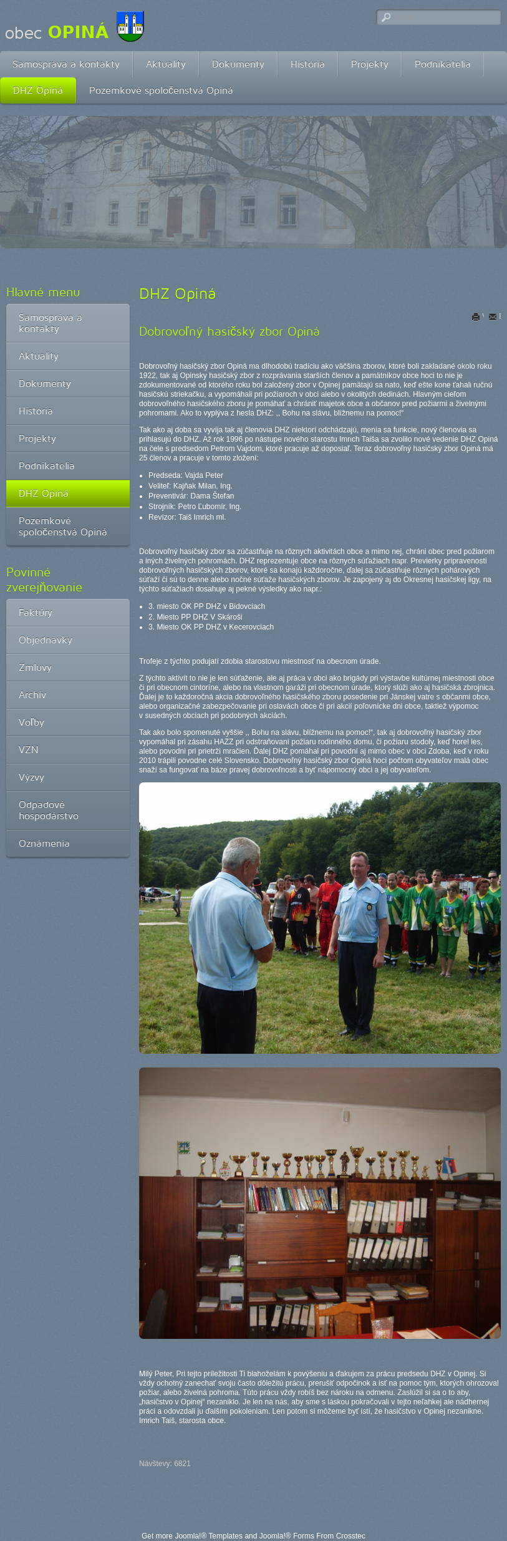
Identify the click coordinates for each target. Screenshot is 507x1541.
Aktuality (166, 64)
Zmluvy (35, 667)
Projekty (370, 64)
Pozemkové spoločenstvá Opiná (161, 90)
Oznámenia (44, 843)
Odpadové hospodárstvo (49, 810)
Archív (32, 695)
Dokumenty (238, 64)
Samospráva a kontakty (66, 64)
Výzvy (31, 777)
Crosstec (350, 1536)
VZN (29, 750)
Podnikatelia (443, 64)
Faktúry (35, 612)
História (308, 64)
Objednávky (45, 640)
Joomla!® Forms (286, 1536)
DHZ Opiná (38, 90)
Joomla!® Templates (209, 1536)
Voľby (31, 722)
